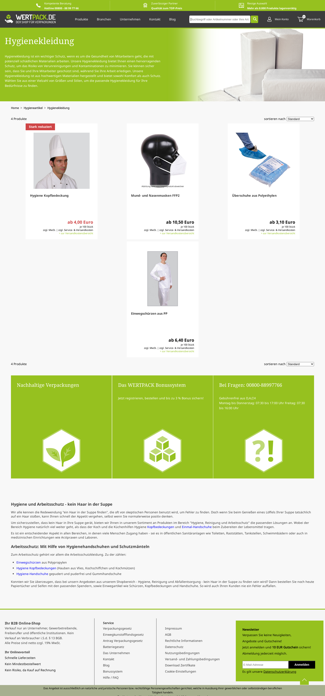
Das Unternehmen (116, 653)
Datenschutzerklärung (279, 671)
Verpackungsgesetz (117, 628)
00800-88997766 (264, 385)
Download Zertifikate (180, 665)
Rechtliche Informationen (183, 641)
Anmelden (301, 664)
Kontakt (108, 659)
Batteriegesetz (113, 647)
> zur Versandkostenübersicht (76, 233)
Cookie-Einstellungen (180, 671)
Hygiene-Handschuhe (32, 574)
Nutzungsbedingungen (182, 653)
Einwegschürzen (28, 562)
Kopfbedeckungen (160, 527)
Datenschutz (174, 647)
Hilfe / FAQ (111, 677)
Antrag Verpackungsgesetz (123, 641)
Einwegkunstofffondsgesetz (123, 634)
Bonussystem (113, 671)
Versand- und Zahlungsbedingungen (192, 659)
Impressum (173, 628)
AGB (168, 634)
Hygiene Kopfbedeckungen (36, 568)
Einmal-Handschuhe (197, 527)
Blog (106, 665)
